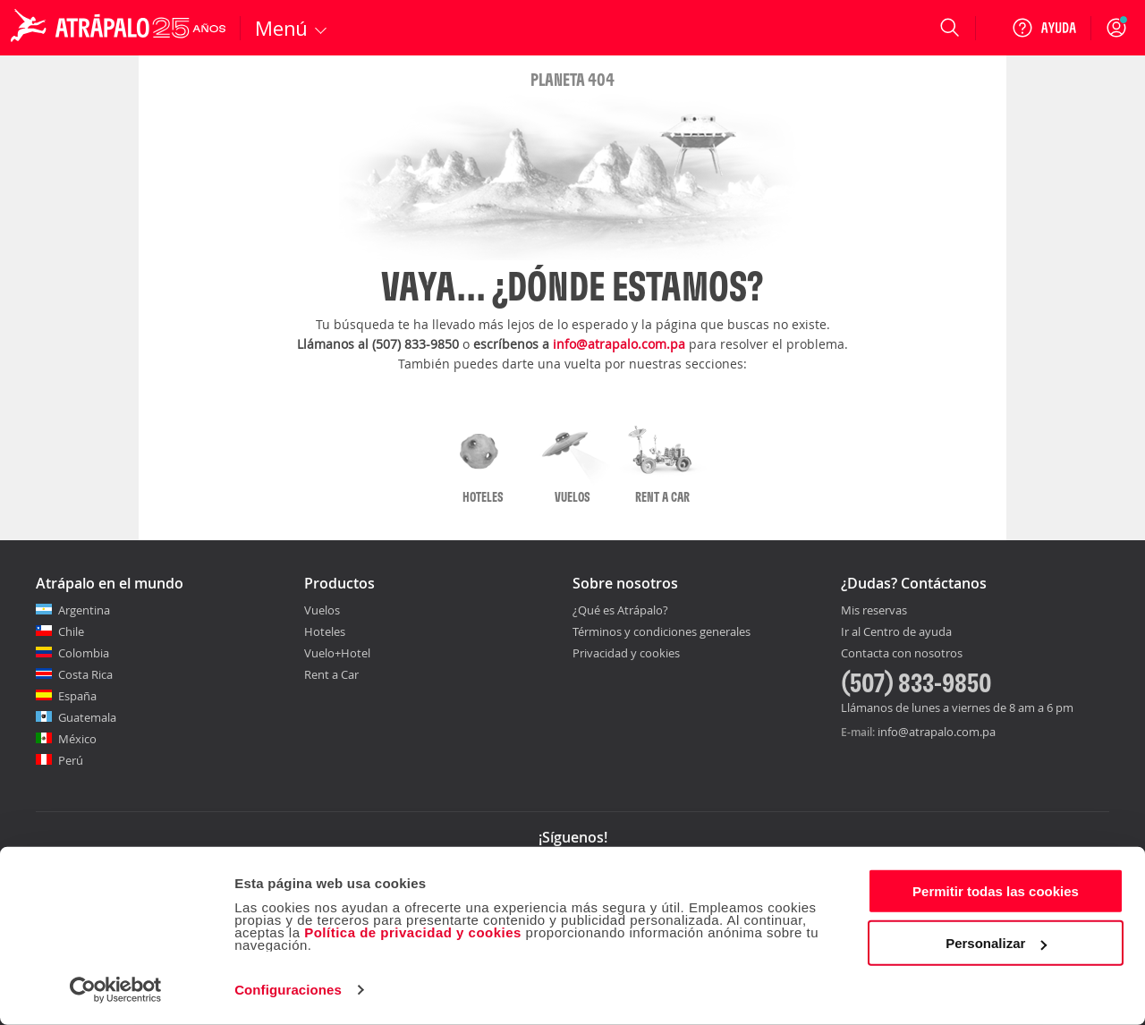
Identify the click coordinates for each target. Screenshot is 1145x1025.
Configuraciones (288, 989)
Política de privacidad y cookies (413, 932)
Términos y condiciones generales (661, 631)
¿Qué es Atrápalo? (620, 610)
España (77, 696)
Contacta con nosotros (902, 654)
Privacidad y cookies (626, 653)
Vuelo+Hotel (337, 653)
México (77, 739)
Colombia (83, 653)
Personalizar (996, 943)
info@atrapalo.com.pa (619, 343)
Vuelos (322, 610)
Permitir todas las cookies (995, 891)
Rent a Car (331, 674)
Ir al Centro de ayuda (896, 632)
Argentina (84, 610)
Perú (70, 760)
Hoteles (324, 631)
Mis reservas (874, 611)
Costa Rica (85, 674)
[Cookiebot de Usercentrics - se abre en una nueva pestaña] (116, 990)
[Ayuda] (1044, 27)
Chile (71, 631)
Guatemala (87, 717)
